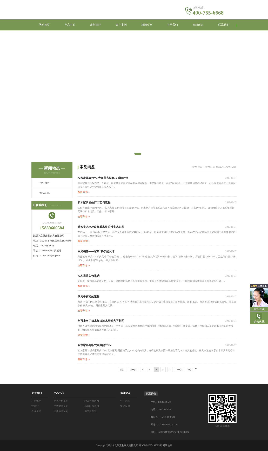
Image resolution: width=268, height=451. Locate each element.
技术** (35, 406)
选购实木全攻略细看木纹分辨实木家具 (101, 227)
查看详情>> (84, 192)
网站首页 (44, 24)
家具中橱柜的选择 (88, 296)
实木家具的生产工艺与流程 (94, 202)
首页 (207, 167)
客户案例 (121, 24)
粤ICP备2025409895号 (150, 446)
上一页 (133, 370)
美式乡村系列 (61, 401)
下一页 (179, 370)
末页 (190, 370)
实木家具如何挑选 (88, 275)
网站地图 (167, 446)
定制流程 (95, 24)
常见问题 (44, 193)
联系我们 (223, 24)
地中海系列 (90, 411)
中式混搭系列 (61, 406)
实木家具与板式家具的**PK (94, 345)
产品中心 (69, 24)
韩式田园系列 (91, 406)
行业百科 (44, 183)
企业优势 (36, 411)
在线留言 (198, 24)
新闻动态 (146, 24)
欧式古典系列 (91, 401)
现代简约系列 (61, 411)
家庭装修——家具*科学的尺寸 (96, 251)
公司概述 (36, 401)
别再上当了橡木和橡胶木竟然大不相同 (101, 321)
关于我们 (172, 24)
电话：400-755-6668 (161, 410)
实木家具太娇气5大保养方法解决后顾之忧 (103, 178)
